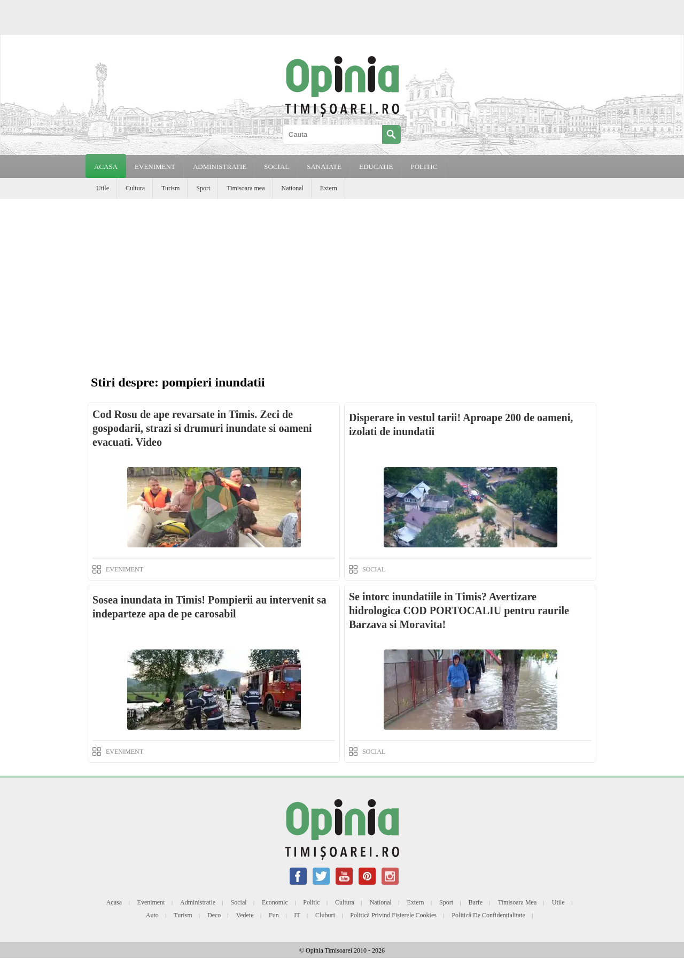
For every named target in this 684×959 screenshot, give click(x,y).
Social (239, 902)
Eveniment (151, 902)
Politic (311, 902)
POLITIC (423, 167)
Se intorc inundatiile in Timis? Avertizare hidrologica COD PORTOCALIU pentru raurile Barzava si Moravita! (459, 610)
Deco (214, 915)
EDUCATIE (376, 167)
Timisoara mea (246, 188)
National (292, 188)
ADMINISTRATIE (219, 167)
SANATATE (324, 167)
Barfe (476, 902)
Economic (275, 902)
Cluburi (325, 915)
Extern (328, 188)
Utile (102, 188)
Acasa (106, 167)
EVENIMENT (155, 167)
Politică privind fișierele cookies (393, 915)
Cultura (135, 188)
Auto (152, 915)
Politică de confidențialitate (488, 915)
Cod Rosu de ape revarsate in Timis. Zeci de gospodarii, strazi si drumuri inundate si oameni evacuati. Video (202, 428)
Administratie (197, 902)
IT (297, 915)
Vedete (245, 915)
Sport (203, 188)
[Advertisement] (342, 279)
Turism (170, 188)
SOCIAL (276, 167)
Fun (274, 915)
